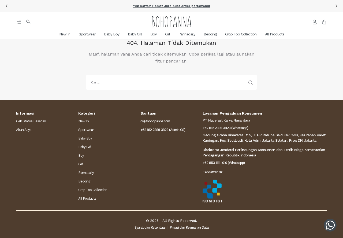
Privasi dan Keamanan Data (189, 227)
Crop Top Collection (92, 190)
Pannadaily (86, 173)
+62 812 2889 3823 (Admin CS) (162, 130)
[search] (171, 82)
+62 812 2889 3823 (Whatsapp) (225, 128)
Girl (80, 164)
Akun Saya (23, 130)
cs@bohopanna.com (155, 121)
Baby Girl (84, 147)
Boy (81, 155)
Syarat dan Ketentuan (150, 227)
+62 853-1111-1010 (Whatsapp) (224, 163)
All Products (87, 198)
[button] (6, 5)
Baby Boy (85, 138)
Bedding (84, 181)
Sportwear (86, 130)
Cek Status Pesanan (31, 121)
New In (83, 121)
